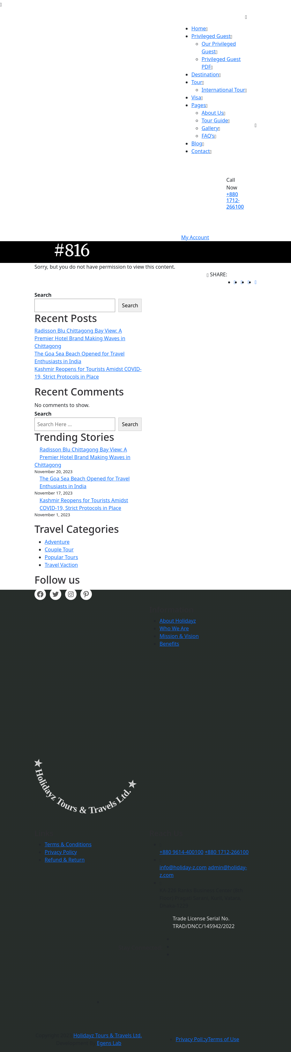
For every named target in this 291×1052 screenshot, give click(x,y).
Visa (196, 97)
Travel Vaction (61, 564)
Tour (196, 82)
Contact (200, 151)
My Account (195, 237)
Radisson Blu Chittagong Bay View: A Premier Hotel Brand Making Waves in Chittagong (79, 338)
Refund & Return (65, 859)
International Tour (223, 89)
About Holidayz (178, 620)
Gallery (210, 128)
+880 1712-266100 (235, 200)
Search (42, 294)
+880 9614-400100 (181, 852)
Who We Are (174, 628)
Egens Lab (109, 1043)
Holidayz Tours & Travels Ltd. (107, 1035)
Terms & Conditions (68, 844)
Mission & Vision (179, 636)
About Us (213, 112)
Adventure (57, 541)
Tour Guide (215, 120)
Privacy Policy (61, 852)
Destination (205, 74)
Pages (198, 105)
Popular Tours (61, 557)
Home (198, 28)
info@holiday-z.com (183, 867)
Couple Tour (59, 549)
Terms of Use (223, 1039)
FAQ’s (208, 135)
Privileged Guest (211, 36)
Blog (196, 143)
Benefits (169, 643)
